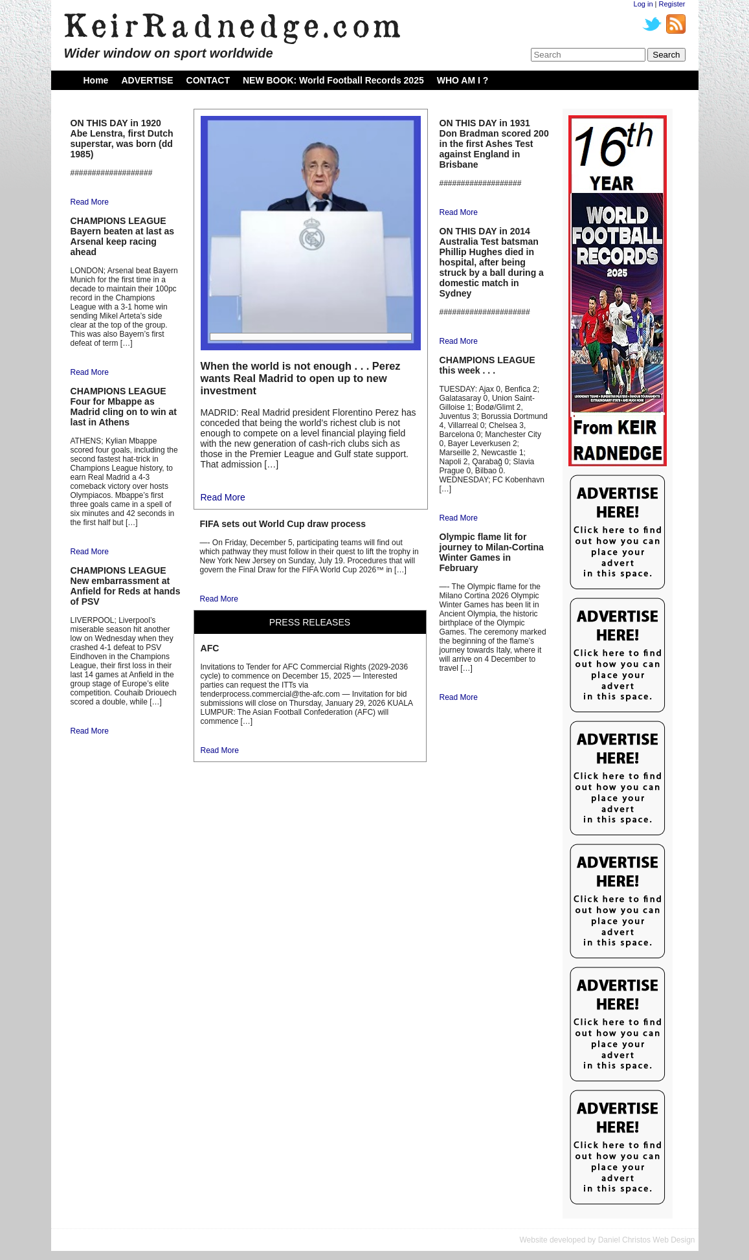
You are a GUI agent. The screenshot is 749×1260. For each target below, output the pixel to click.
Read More (90, 202)
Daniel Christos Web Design (646, 1239)
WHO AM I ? (463, 80)
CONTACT (208, 80)
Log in (643, 4)
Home (96, 80)
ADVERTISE (147, 80)
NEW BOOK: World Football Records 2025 (333, 80)
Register (672, 4)
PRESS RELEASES (309, 622)
